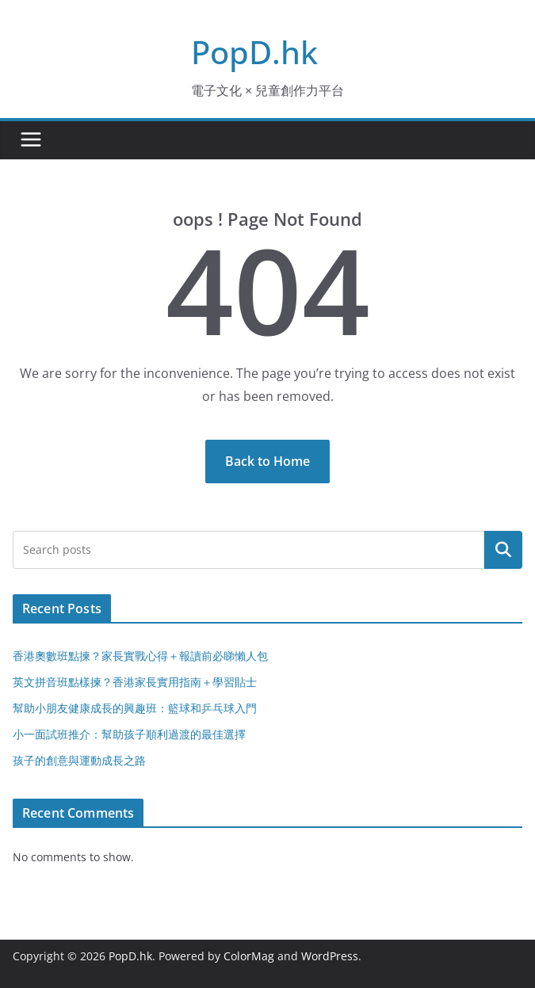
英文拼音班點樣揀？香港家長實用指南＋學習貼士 (135, 681)
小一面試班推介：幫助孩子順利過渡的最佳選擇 (129, 734)
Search (503, 550)
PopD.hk (254, 52)
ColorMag (249, 955)
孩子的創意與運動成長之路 (79, 760)
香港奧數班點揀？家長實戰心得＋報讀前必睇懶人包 (140, 655)
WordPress (329, 955)
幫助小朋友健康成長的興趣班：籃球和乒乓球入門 (135, 707)
